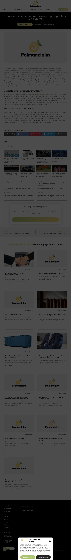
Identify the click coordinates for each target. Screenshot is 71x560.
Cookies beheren (43, 557)
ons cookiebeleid (29, 551)
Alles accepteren (27, 557)
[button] (50, 540)
